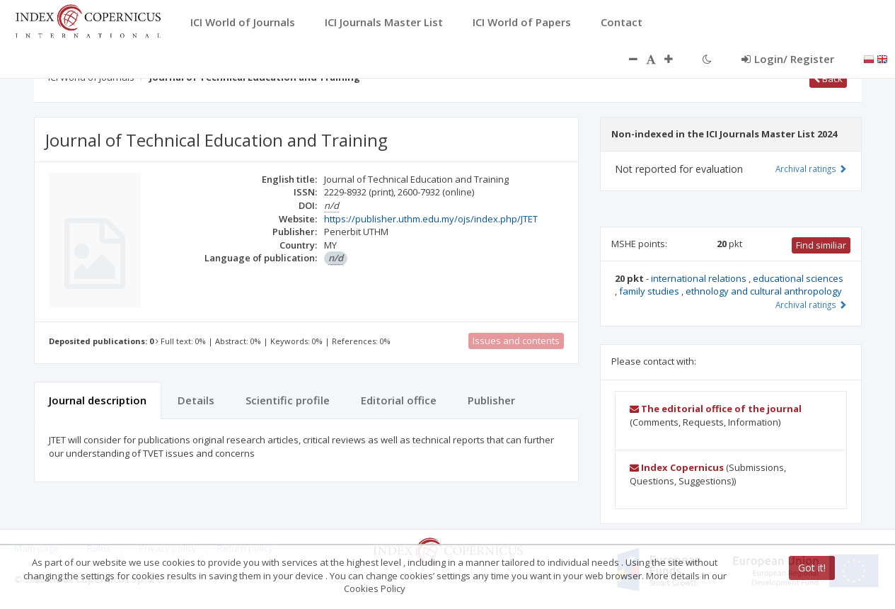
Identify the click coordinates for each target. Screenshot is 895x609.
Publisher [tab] (491, 400)
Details (196, 400)
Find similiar (821, 245)
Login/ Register (787, 59)
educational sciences (798, 278)
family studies (650, 291)
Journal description (97, 400)
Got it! (812, 567)
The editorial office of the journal (716, 408)
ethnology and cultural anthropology (764, 291)
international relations (700, 278)
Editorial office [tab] (399, 400)
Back (828, 78)
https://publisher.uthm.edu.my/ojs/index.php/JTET (431, 218)
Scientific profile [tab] (288, 400)
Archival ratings (811, 168)
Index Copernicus (677, 467)
